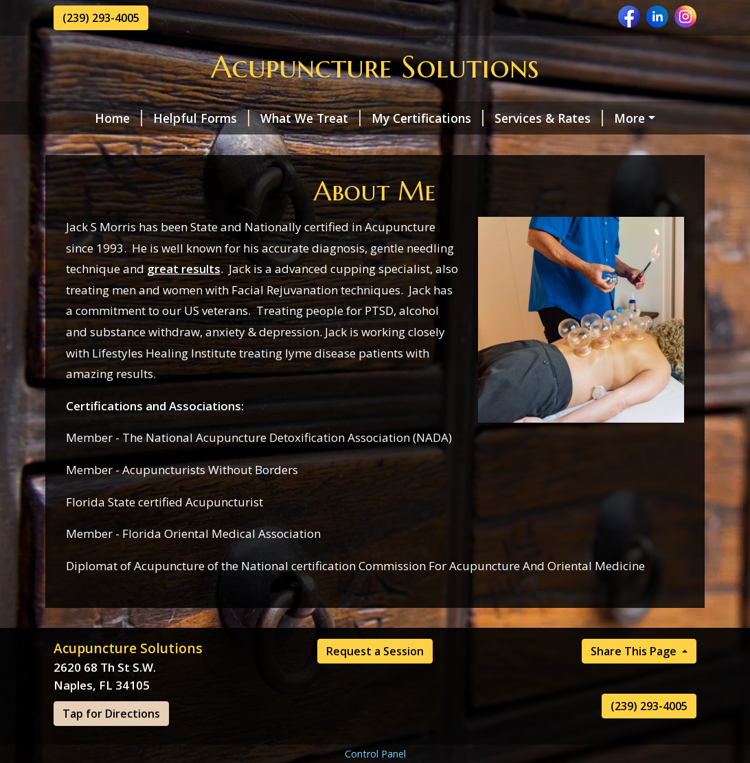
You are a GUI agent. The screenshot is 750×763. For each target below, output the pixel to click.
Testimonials (296, 147)
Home (88, 118)
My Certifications (397, 118)
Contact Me (385, 147)
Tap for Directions (111, 743)
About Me (619, 118)
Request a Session (124, 147)
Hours (218, 147)
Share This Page (635, 680)
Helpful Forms (171, 118)
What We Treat (280, 118)
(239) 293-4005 (100, 17)
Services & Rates (518, 118)
